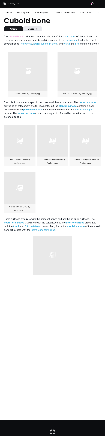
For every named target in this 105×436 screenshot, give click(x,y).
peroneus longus (83, 109)
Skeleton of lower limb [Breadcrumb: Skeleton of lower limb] (65, 12)
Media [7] (33, 28)
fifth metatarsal (33, 226)
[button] (98, 4)
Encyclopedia (23, 12)
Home (9, 12)
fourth (66, 43)
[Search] (92, 3)
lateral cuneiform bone (45, 43)
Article (13, 28)
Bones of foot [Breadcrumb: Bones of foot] (86, 12)
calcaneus (71, 40)
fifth (77, 43)
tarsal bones (69, 36)
